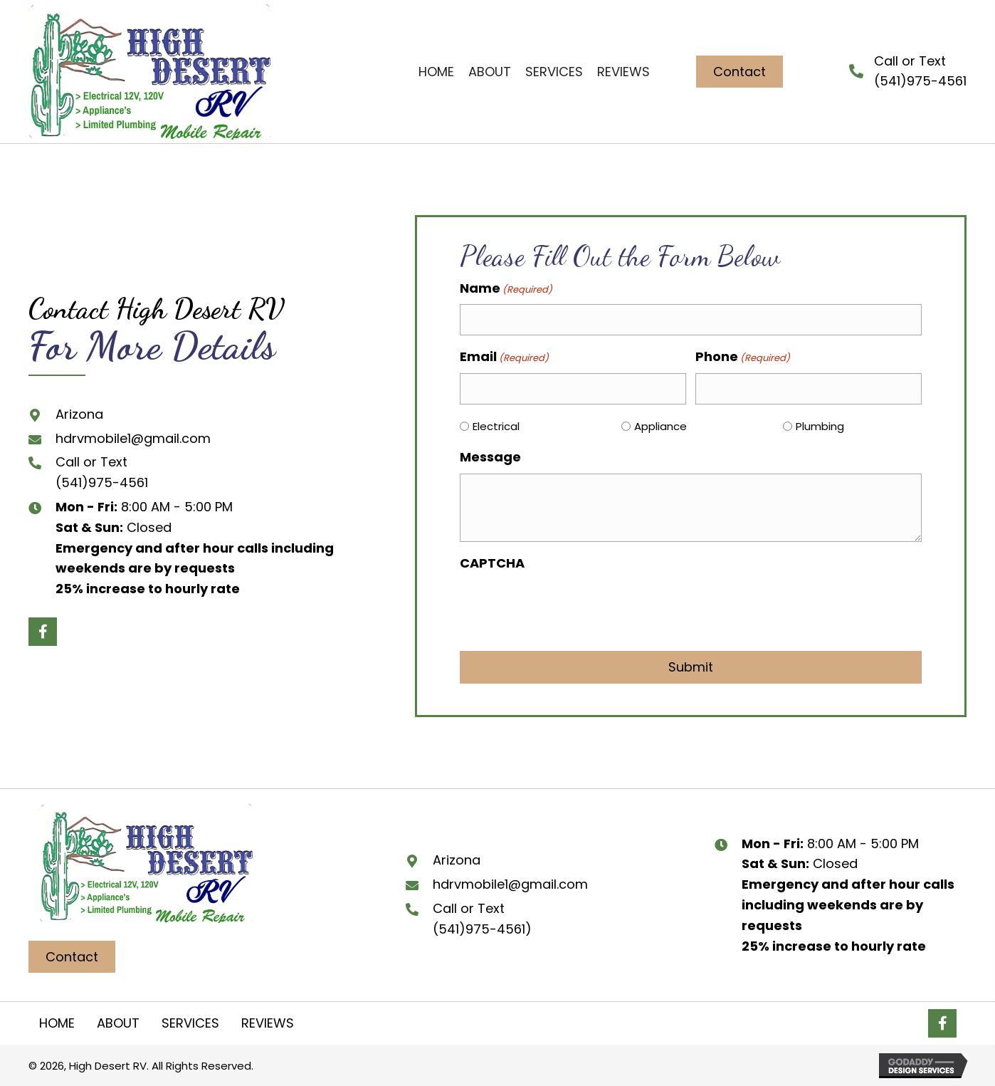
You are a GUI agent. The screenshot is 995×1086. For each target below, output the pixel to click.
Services (190, 1023)
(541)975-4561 (102, 482)
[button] (739, 72)
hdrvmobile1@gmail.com (133, 438)
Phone (742, 357)
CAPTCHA (492, 563)
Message (490, 457)
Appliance (660, 426)
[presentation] (568, 607)
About (118, 1023)
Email (504, 357)
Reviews (267, 1023)
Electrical (496, 426)
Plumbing (820, 426)
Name (506, 288)
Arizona (79, 414)
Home (57, 1023)
